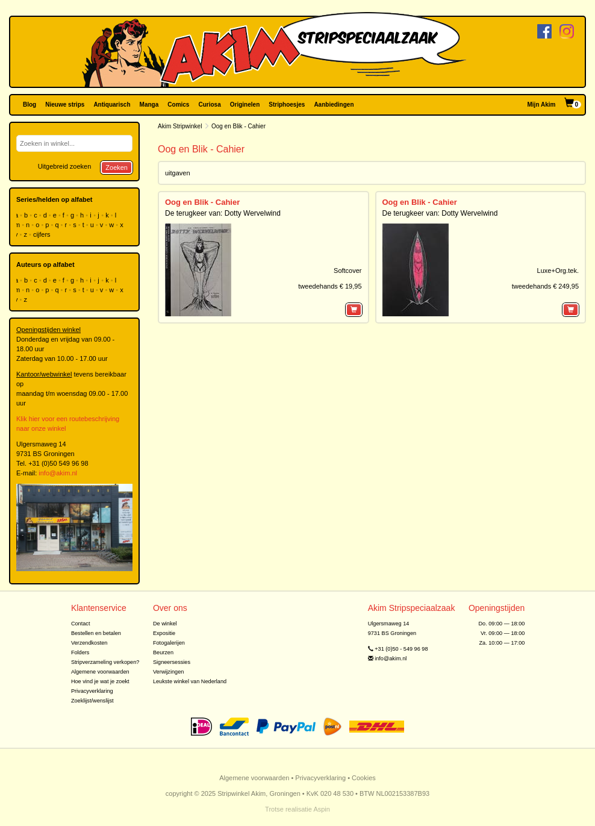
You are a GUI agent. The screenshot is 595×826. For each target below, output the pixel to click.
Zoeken (116, 167)
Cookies (364, 777)
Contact (80, 624)
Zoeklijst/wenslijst (92, 701)
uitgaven (177, 173)
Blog (29, 104)
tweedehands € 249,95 (545, 286)
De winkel (165, 624)
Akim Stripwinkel (180, 126)
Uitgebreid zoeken (65, 166)
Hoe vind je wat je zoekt (100, 681)
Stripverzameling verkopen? (105, 662)
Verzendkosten (89, 643)
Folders (80, 652)
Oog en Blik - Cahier (202, 202)
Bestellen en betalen (96, 633)
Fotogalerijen (169, 643)
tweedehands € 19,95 (329, 286)
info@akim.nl (58, 473)
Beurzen (163, 652)
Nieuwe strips (64, 104)
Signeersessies (171, 662)
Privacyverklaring (92, 691)
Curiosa (209, 104)
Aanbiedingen (334, 104)
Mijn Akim (542, 104)
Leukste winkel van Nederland (189, 681)
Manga (149, 104)
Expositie (164, 633)
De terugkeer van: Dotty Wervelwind (223, 213)
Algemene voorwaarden (100, 672)
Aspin (321, 809)
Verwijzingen (168, 672)
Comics (178, 104)
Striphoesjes (287, 104)
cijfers (43, 234)
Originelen (245, 104)
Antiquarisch (111, 104)
